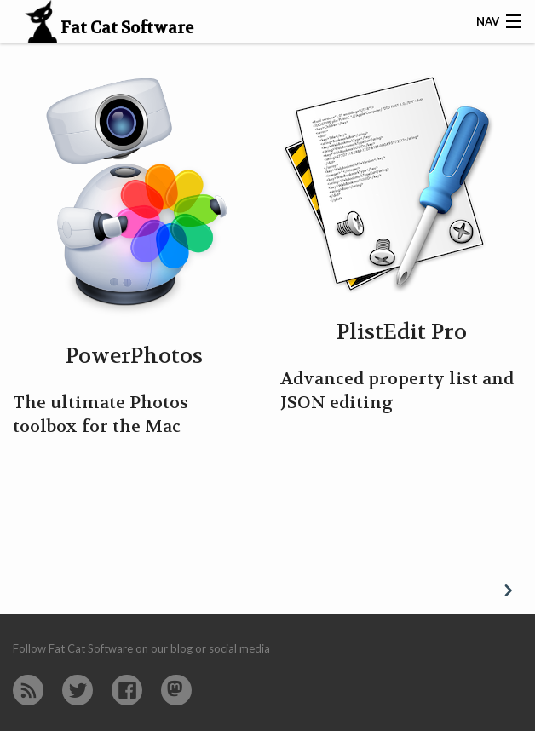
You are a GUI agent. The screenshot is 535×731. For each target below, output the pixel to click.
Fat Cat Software (103, 29)
